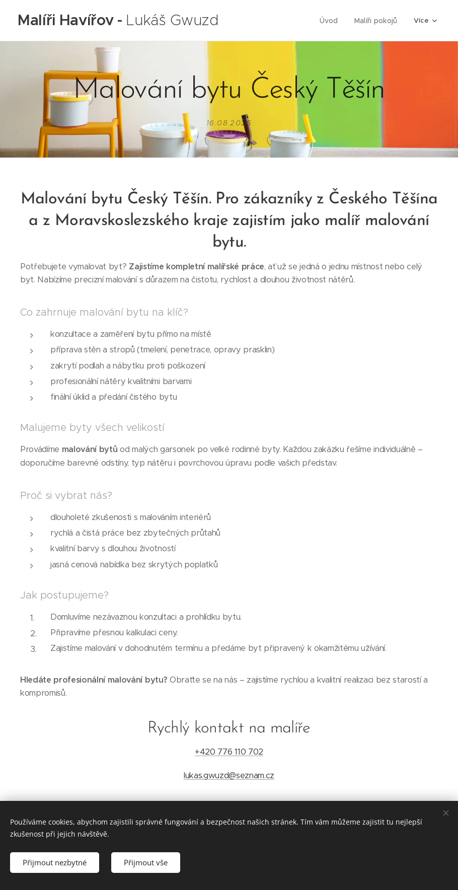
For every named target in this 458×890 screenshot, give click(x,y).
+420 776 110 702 (229, 752)
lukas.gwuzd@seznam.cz (229, 775)
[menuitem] (262, 20)
